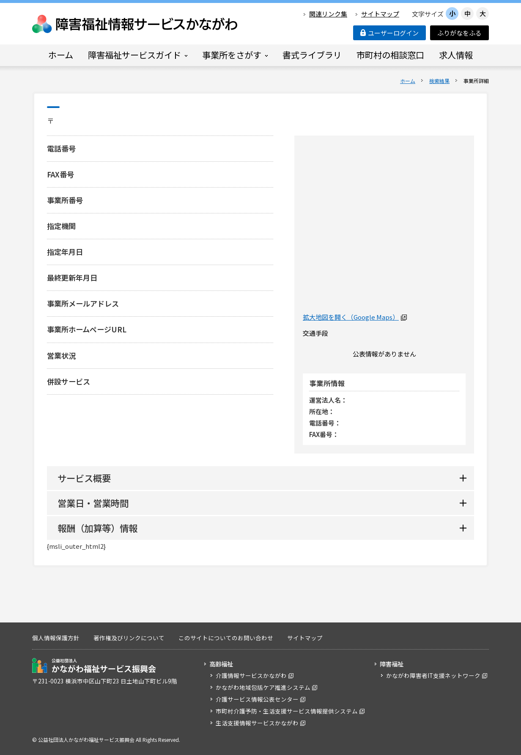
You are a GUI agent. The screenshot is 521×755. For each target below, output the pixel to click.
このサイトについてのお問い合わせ (225, 637)
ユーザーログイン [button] (389, 32)
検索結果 (439, 80)
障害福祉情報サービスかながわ (135, 24)
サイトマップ (380, 14)
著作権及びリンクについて (129, 637)
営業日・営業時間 (93, 502)
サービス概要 (84, 477)
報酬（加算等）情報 (97, 527)
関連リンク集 (328, 14)
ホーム (407, 80)
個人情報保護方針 (56, 637)
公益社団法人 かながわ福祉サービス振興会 (94, 665)
